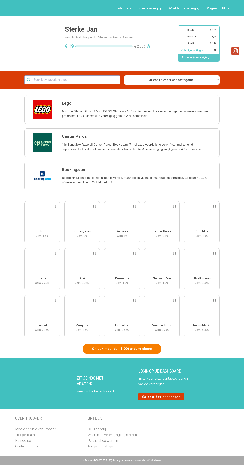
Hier (80, 391)
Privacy (117, 460)
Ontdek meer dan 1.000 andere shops (122, 348)
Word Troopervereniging (184, 8)
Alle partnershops (101, 446)
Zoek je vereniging (150, 8)
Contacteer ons (26, 446)
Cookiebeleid (154, 460)
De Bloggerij (97, 429)
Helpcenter (23, 440)
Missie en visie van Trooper (35, 429)
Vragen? (212, 8)
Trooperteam (25, 435)
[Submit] (29, 80)
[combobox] (72, 79)
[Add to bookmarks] (54, 206)
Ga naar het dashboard (161, 397)
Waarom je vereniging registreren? (113, 435)
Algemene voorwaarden (134, 460)
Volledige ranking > (192, 50)
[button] (226, 8)
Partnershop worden (103, 440)
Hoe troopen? (123, 8)
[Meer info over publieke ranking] (214, 50)
